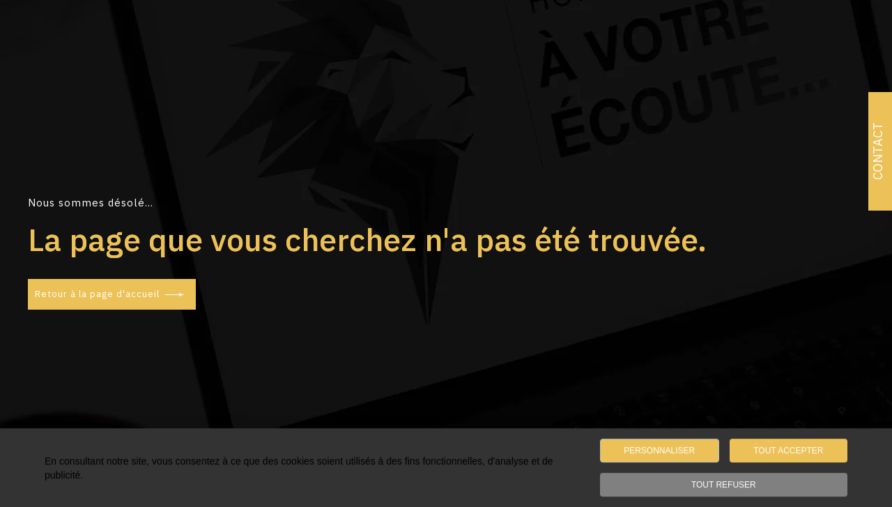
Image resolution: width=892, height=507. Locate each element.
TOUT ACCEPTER (788, 452)
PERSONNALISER (659, 452)
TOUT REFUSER (723, 486)
